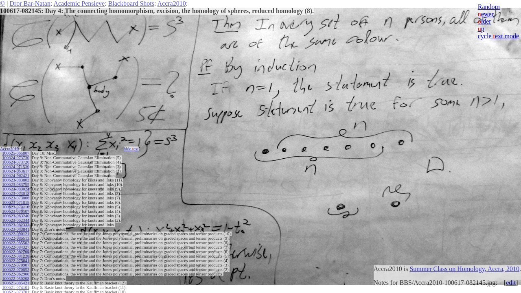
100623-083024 (15, 189)
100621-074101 (15, 287)
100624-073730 (15, 157)
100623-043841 (15, 229)
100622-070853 (15, 269)
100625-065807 (15, 153)
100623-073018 (15, 193)
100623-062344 (15, 220)
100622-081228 (15, 256)
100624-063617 (15, 171)
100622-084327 (15, 247)
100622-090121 (15, 234)
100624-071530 (15, 166)
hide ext (131, 148)
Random (489, 6)
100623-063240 (15, 216)
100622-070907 (15, 265)
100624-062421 (15, 175)
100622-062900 (15, 274)
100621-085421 (15, 283)
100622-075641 (15, 260)
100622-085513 (15, 238)
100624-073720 (15, 162)
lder (484, 21)
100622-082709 (15, 251)
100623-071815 (15, 202)
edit (511, 282)
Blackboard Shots (131, 3)
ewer (486, 14)
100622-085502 (15, 243)
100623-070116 (15, 207)
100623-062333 (15, 225)
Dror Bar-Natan (29, 3)
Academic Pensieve (79, 3)
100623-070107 (15, 211)
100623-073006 (15, 198)
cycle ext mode (498, 36)
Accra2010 (172, 3)
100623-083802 (15, 180)
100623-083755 (15, 184)
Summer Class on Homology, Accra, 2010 (464, 268)
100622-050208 (15, 278)
